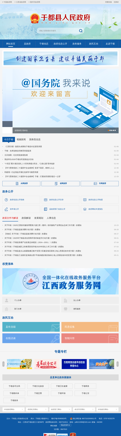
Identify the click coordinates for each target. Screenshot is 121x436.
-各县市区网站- (79, 405)
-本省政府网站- (9, 405)
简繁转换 (108, 2)
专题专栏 (60, 347)
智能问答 (70, 333)
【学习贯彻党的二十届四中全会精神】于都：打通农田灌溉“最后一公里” (33, 172)
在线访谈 (11, 333)
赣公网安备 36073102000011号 (84, 414)
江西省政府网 (21, 2)
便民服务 (76, 304)
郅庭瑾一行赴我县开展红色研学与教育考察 (21, 168)
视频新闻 (21, 135)
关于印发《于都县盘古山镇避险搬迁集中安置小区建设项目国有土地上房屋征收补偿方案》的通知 (43, 246)
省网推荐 (63, 179)
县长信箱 (11, 322)
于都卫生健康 (61, 382)
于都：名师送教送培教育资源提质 (18, 146)
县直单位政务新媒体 (60, 373)
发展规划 (38, 213)
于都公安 (85, 389)
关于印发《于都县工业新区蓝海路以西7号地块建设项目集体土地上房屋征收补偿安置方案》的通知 (43, 251)
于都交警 (38, 389)
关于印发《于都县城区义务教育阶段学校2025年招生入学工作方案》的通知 (34, 242)
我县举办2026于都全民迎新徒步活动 (19, 155)
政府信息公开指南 (17, 195)
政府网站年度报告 (96, 204)
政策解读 (26, 213)
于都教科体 (14, 389)
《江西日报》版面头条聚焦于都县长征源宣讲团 (23, 142)
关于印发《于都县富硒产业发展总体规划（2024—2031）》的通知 (31, 238)
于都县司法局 (14, 382)
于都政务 (14, 396)
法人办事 (76, 296)
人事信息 (51, 213)
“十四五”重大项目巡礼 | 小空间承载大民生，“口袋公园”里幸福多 (30, 159)
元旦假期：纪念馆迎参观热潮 (16, 150)
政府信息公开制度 (96, 195)
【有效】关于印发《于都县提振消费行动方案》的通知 (26, 229)
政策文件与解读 (10, 213)
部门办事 (17, 304)
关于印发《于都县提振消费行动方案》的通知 (22, 225)
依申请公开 (14, 204)
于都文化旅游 (38, 382)
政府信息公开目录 (56, 195)
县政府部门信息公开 (57, 204)
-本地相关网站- (103, 405)
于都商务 (85, 382)
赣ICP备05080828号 (58, 414)
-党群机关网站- (32, 405)
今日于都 (8, 135)
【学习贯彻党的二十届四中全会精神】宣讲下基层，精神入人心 (29, 163)
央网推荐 (24, 179)
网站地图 (53, 421)
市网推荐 (102, 179)
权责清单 (7, 259)
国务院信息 (35, 135)
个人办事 (17, 296)
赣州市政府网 (35, 2)
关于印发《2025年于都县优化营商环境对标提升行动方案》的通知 (30, 234)
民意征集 (70, 322)
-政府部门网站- (56, 405)
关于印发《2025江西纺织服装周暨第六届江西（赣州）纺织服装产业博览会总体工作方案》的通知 (43, 221)
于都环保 (62, 389)
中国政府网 (8, 2)
